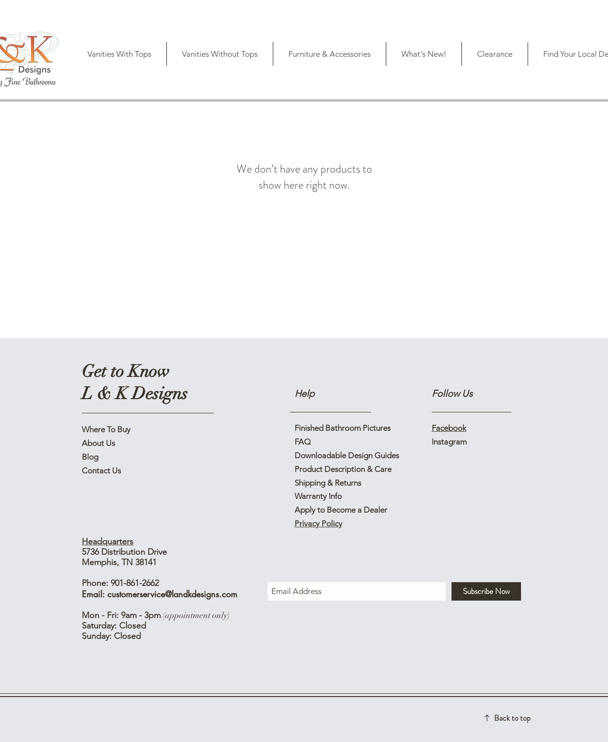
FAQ (303, 441)
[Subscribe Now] (486, 591)
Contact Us (101, 470)
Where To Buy (106, 429)
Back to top (512, 718)
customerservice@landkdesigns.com (172, 594)
